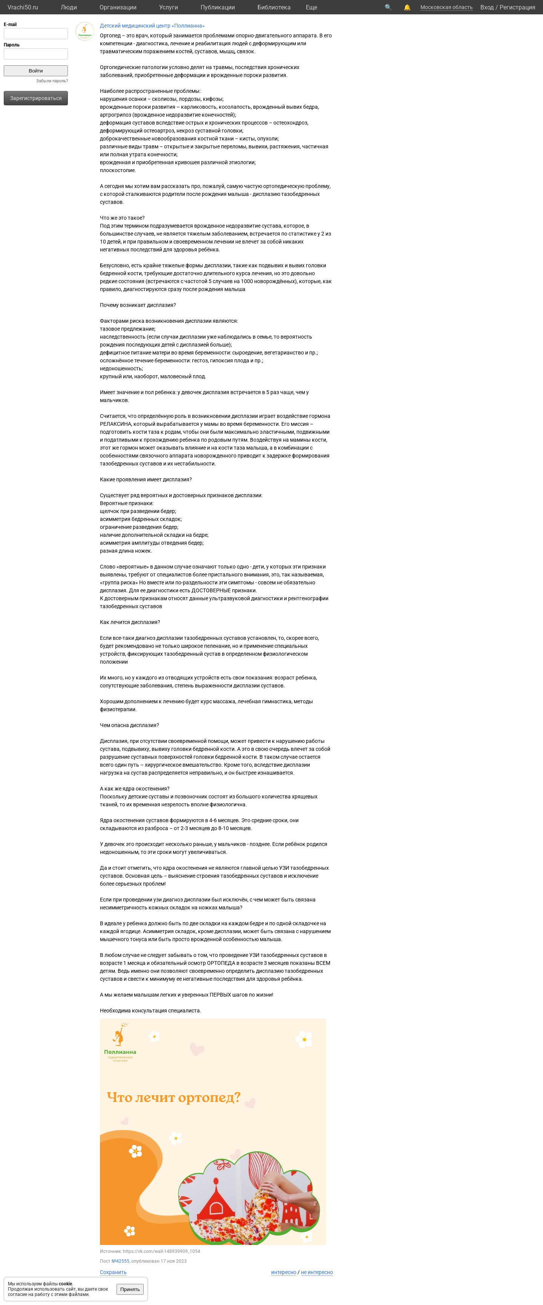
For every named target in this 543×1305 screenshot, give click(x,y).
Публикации (218, 7)
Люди (69, 7)
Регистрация (517, 7)
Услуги (168, 7)
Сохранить (113, 1272)
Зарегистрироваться (36, 98)
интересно (283, 1272)
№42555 (120, 1261)
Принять (130, 1289)
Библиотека (274, 7)
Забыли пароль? (52, 81)
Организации (118, 7)
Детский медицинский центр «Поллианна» (152, 26)
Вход (487, 7)
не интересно (317, 1272)
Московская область (446, 7)
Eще (311, 7)
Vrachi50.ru (23, 7)
